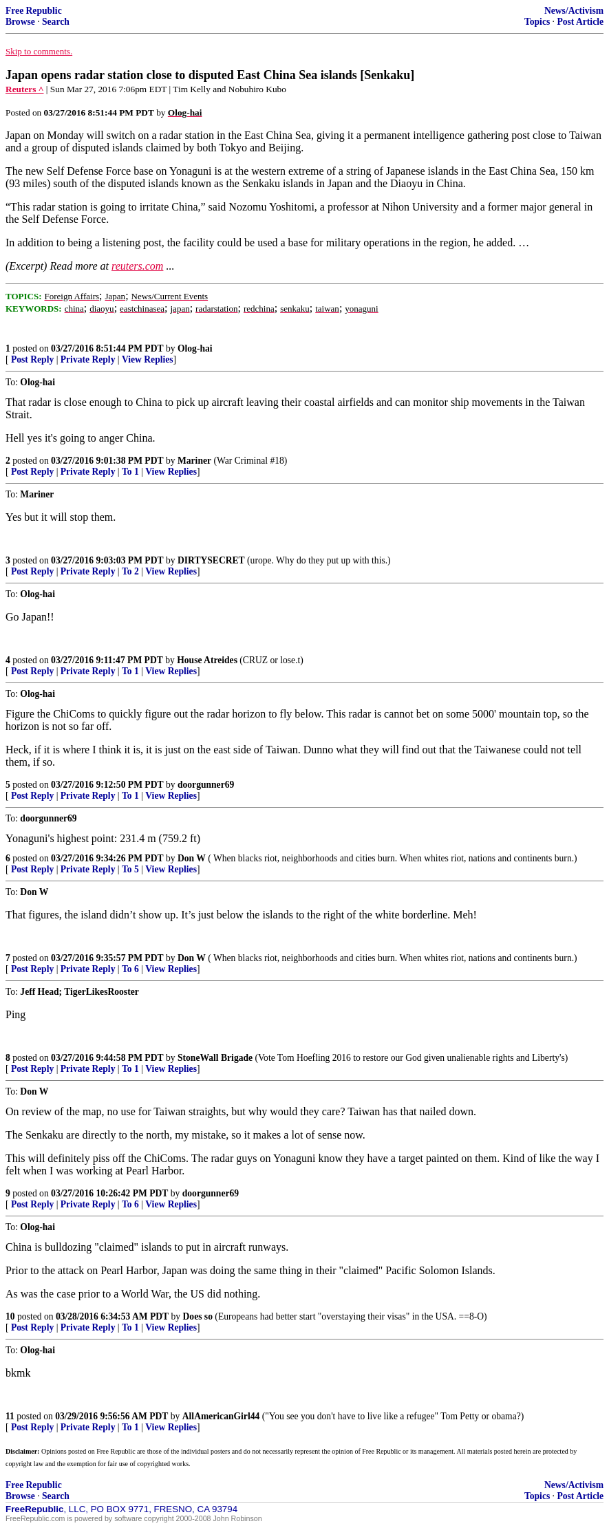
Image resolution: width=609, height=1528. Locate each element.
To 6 (130, 969)
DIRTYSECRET (211, 560)
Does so (198, 1316)
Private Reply (88, 359)
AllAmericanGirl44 (221, 1416)
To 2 (130, 571)
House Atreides (207, 660)
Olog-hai (195, 348)
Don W (192, 858)
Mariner (194, 460)
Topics (537, 22)
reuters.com (137, 266)
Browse (20, 22)
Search (56, 22)
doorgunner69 (206, 784)
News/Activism (573, 11)
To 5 (130, 869)
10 (10, 1316)
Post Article (580, 22)
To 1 (130, 471)
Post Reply (32, 359)
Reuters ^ (25, 89)
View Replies (147, 359)
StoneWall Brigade (215, 1058)
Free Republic (34, 11)
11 (10, 1416)
